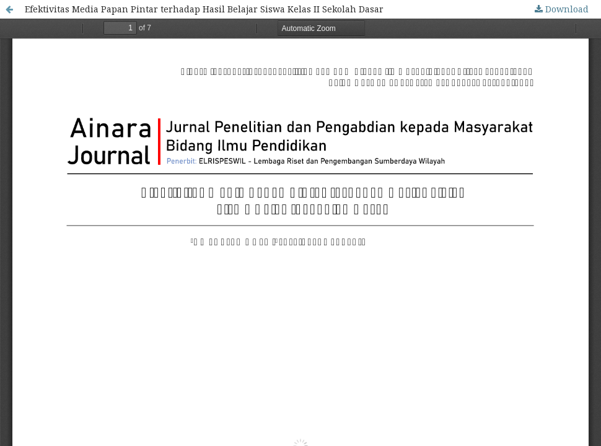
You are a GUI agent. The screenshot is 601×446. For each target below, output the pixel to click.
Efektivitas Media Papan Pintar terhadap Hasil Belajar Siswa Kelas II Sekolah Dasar (204, 9)
